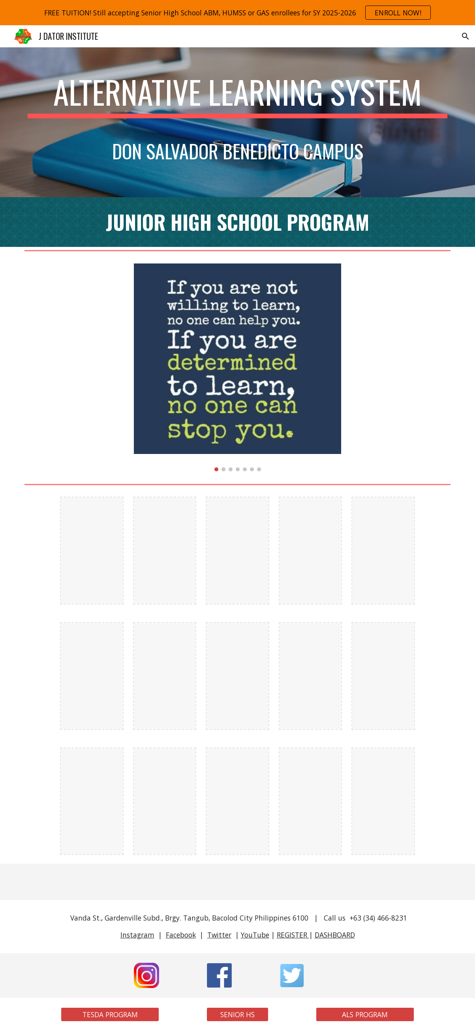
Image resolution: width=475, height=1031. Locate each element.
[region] (237, 12)
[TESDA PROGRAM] (110, 1014)
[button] (465, 36)
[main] (237, 122)
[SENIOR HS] (237, 1014)
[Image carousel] (238, 367)
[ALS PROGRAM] (365, 1014)
